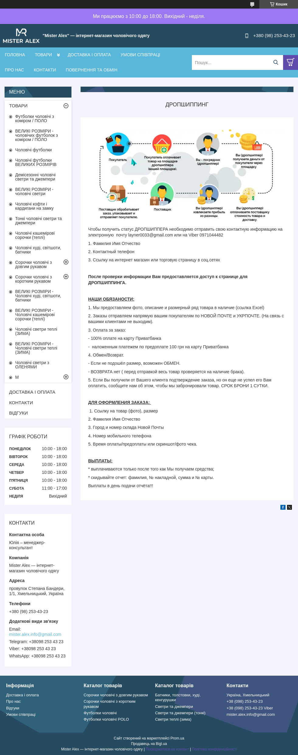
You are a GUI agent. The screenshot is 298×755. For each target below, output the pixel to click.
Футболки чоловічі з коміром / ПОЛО (34, 118)
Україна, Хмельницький (248, 695)
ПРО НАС (14, 69)
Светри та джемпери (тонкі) (180, 713)
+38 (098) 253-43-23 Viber (250, 708)
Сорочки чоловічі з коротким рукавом (33, 279)
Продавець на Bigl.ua (149, 744)
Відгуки (12, 708)
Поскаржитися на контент (167, 749)
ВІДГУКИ (18, 412)
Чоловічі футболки (33, 149)
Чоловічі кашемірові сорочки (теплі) (35, 235)
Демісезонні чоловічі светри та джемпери (35, 176)
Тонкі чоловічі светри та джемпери (38, 220)
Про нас (13, 701)
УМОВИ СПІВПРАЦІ (140, 54)
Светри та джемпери (174, 706)
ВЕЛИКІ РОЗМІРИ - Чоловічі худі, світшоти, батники (38, 295)
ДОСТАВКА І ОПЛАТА (89, 54)
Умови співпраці (21, 714)
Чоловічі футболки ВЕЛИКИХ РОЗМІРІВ (36, 162)
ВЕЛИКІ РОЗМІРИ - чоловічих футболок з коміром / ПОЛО (36, 135)
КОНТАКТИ (45, 69)
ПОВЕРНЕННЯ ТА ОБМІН (91, 69)
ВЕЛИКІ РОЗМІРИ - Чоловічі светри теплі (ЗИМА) (36, 348)
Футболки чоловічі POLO (106, 719)
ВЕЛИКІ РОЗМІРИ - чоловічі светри (34, 191)
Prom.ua (177, 738)
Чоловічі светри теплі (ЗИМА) (36, 331)
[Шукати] (275, 62)
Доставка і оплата (22, 695)
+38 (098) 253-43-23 (245, 701)
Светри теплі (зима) (173, 719)
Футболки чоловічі (100, 713)
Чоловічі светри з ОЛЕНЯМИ (32, 364)
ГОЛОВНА (15, 54)
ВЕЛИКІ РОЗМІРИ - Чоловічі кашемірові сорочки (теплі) (35, 314)
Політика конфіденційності (214, 749)
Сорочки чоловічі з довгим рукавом (33, 264)
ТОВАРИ (43, 54)
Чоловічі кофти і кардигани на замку (34, 206)
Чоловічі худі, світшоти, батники (38, 249)
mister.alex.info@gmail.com (35, 634)
